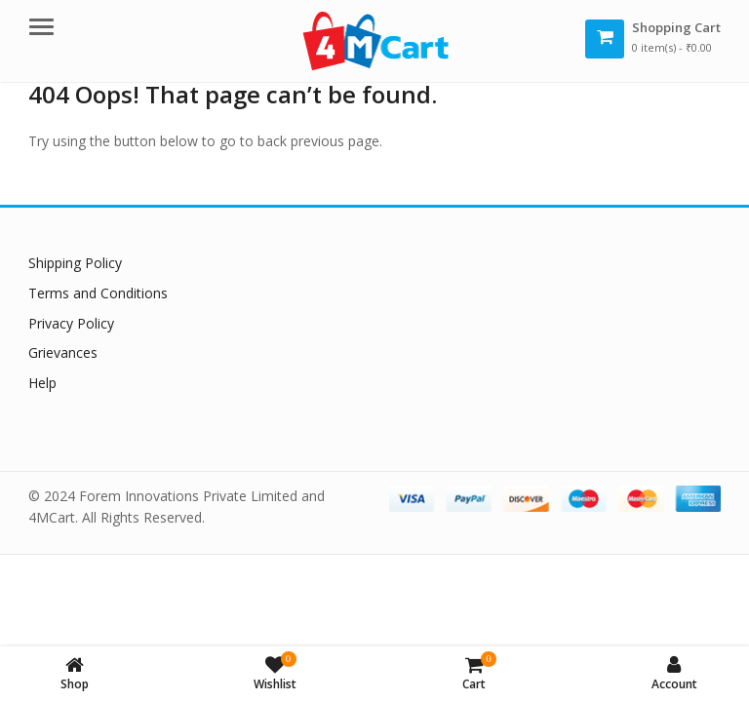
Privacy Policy (71, 323)
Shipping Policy (75, 263)
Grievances (63, 352)
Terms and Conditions (98, 293)
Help (42, 382)
